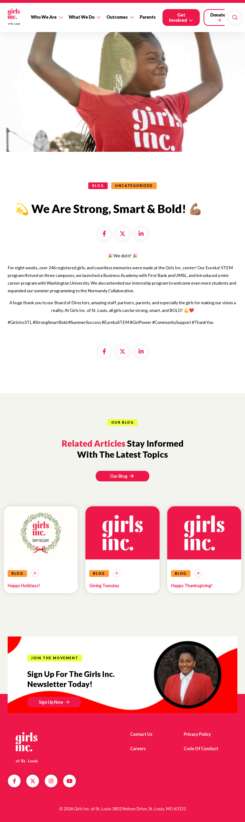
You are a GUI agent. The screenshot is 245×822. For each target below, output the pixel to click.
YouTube (69, 781)
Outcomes (117, 17)
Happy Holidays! (24, 585)
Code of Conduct (201, 748)
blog (98, 186)
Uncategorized (134, 186)
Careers (138, 748)
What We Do (82, 17)
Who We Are (44, 17)
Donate (218, 14)
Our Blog (122, 476)
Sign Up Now (51, 702)
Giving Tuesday (104, 585)
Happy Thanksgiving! (191, 585)
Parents (148, 17)
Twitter (33, 781)
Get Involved (178, 17)
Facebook (14, 781)
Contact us (141, 734)
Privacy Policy (197, 734)
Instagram (51, 781)
